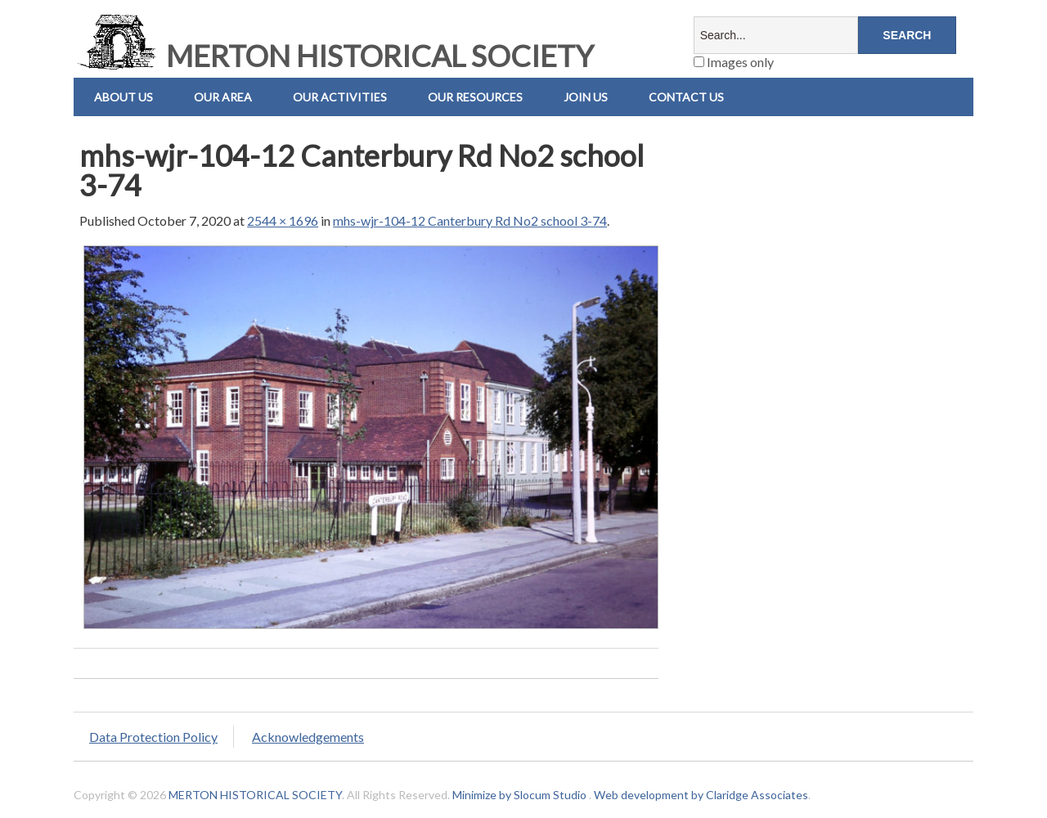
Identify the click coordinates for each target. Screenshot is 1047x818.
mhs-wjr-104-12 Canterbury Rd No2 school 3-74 (470, 220)
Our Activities (340, 97)
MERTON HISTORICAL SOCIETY (334, 56)
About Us (123, 97)
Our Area (223, 97)
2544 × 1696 (282, 220)
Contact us (686, 97)
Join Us (586, 97)
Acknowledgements (308, 736)
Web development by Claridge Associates (701, 795)
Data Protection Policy (153, 736)
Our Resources (475, 97)
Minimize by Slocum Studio (519, 795)
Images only (734, 62)
